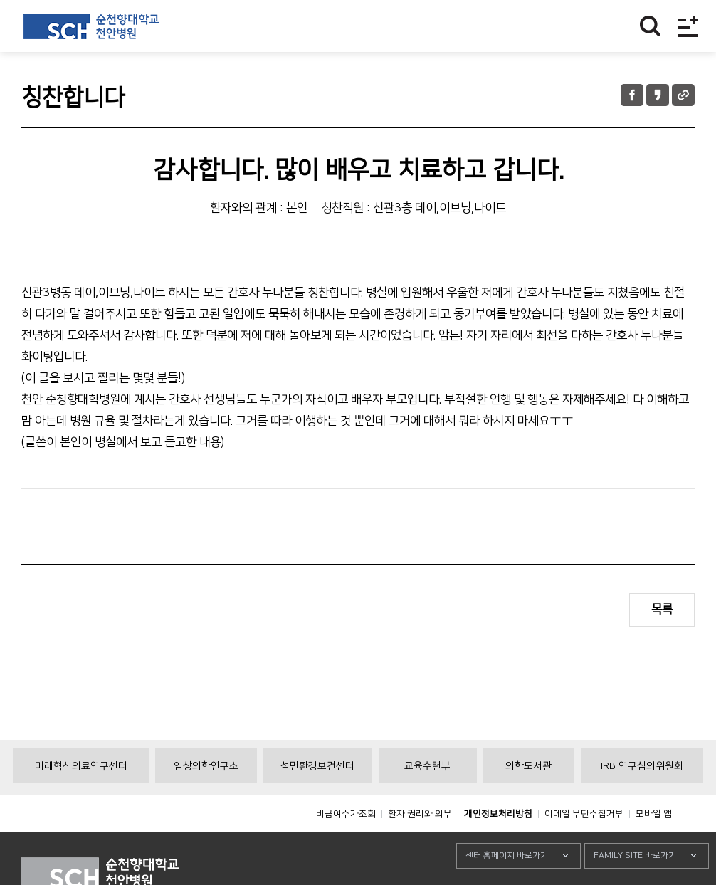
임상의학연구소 (206, 798)
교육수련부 (427, 798)
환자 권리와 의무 (420, 846)
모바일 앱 (654, 846)
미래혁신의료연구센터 (81, 798)
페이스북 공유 (632, 95)
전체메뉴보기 (688, 26)
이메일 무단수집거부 (583, 846)
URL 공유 (683, 95)
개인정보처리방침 (498, 846)
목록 (662, 609)
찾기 (650, 26)
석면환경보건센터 (317, 798)
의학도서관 (528, 798)
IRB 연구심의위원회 (642, 798)
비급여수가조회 (346, 846)
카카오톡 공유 (657, 95)
